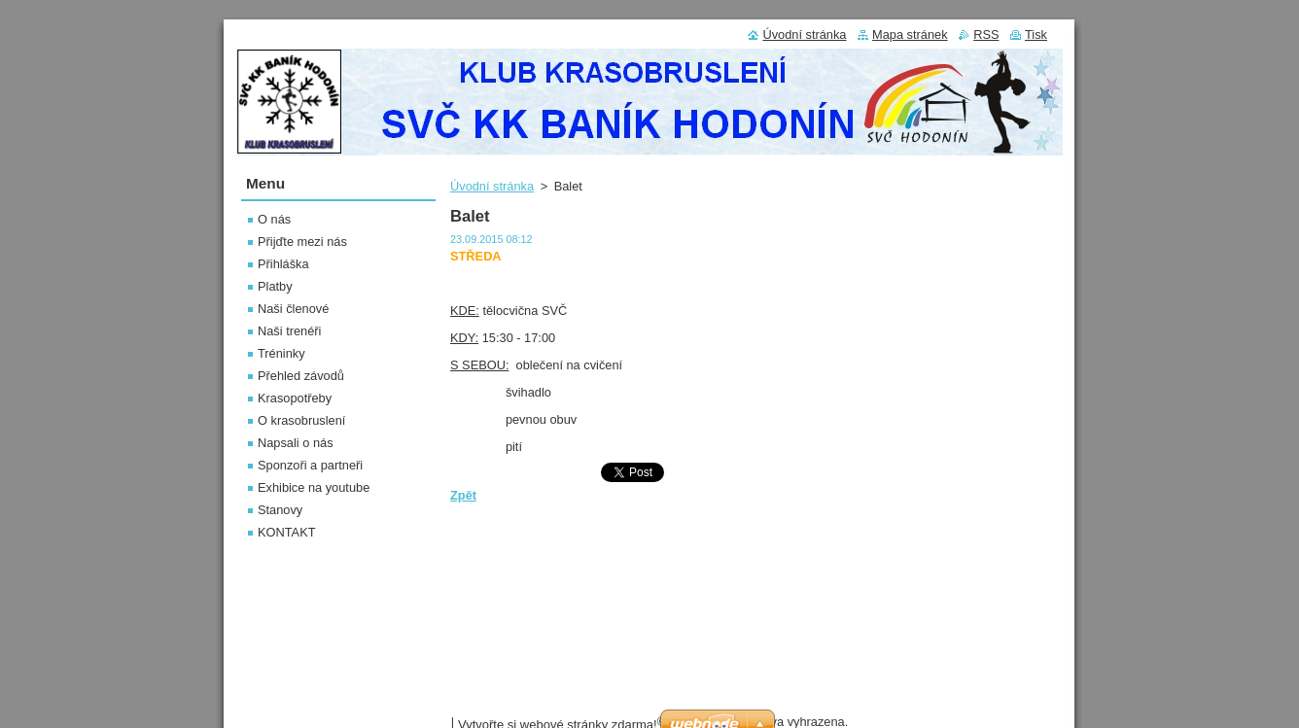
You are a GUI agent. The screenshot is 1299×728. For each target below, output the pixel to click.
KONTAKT (287, 532)
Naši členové (293, 308)
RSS (986, 34)
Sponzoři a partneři (310, 465)
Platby (275, 286)
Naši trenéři (289, 331)
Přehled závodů (301, 375)
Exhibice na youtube (313, 487)
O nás (274, 219)
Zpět (463, 495)
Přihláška (283, 264)
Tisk (1036, 34)
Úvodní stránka (492, 186)
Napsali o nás (296, 442)
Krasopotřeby (295, 398)
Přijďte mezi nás (302, 241)
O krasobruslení (301, 420)
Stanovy (280, 510)
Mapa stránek (910, 34)
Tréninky (281, 353)
